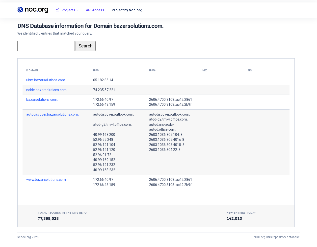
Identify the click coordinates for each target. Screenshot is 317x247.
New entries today (241, 212)
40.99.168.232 (104, 170)
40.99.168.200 (104, 135)
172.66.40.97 (103, 100)
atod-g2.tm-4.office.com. (112, 124)
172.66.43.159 (104, 104)
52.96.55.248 (103, 140)
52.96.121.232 (104, 165)
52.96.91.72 (102, 155)
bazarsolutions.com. (42, 100)
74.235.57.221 (104, 90)
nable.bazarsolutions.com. (46, 90)
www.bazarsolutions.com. (46, 180)
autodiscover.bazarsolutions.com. (52, 114)
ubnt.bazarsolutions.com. (46, 80)
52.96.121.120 (104, 150)
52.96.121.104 (104, 145)
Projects (65, 10)
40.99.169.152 (104, 160)
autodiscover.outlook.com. (113, 114)
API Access (95, 10)
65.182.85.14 (103, 80)
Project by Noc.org (127, 10)
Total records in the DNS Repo (62, 212)
